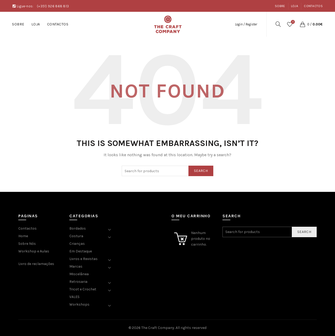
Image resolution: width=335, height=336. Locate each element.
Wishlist (292, 22)
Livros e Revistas (83, 259)
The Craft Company (157, 328)
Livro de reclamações (36, 264)
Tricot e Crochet (82, 289)
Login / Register (246, 24)
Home (23, 236)
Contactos (313, 6)
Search (201, 171)
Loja (294, 6)
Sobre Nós (27, 243)
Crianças (77, 243)
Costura (76, 236)
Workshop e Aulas (33, 251)
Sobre (280, 6)
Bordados (77, 228)
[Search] (278, 24)
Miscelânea (79, 274)
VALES (74, 297)
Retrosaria (78, 281)
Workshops (79, 304)
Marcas (75, 266)
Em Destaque (80, 251)
